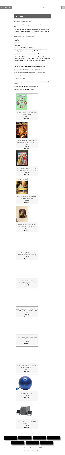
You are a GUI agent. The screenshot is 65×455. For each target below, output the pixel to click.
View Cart (8, 7)
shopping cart (35, 86)
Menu (18, 16)
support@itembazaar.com (36, 69)
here (26, 69)
